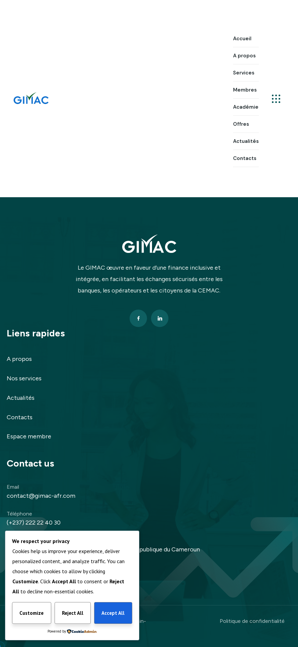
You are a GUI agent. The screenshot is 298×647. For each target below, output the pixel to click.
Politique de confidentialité (252, 621)
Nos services (24, 378)
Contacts (19, 417)
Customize (31, 613)
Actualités (20, 397)
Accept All (113, 613)
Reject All (72, 613)
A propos (19, 359)
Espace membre (29, 436)
